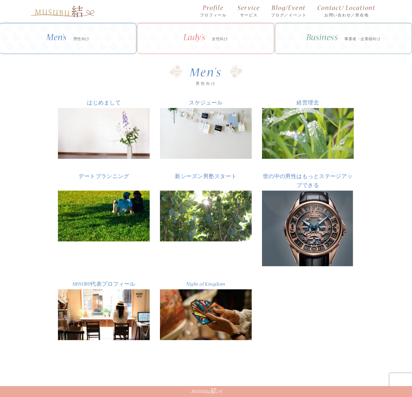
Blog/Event (288, 12)
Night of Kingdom (205, 284)
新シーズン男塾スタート (206, 177)
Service (249, 12)
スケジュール (206, 103)
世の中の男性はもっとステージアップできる (308, 181)
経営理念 (307, 103)
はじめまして (104, 103)
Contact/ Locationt (346, 12)
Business (343, 38)
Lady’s (205, 38)
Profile (213, 12)
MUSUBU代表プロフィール (104, 284)
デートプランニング (104, 177)
